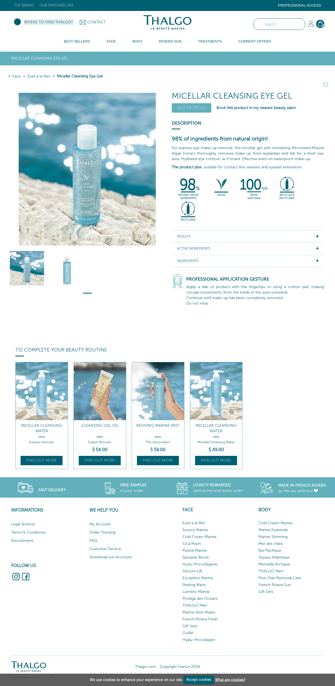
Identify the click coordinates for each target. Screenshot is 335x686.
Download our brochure (110, 557)
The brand (24, 5)
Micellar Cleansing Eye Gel (80, 76)
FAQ (93, 540)
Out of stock (191, 107)
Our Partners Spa (56, 5)
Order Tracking (102, 532)
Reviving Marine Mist (158, 425)
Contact (96, 22)
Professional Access (299, 5)
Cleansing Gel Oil (100, 425)
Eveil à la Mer (38, 76)
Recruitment (22, 540)
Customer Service (105, 548)
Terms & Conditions (28, 532)
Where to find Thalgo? (48, 22)
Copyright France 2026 (180, 666)
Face (17, 76)
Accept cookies (198, 679)
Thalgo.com (145, 666)
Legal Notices (23, 524)
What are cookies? (230, 679)
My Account (100, 524)
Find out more (41, 460)
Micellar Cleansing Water (41, 428)
